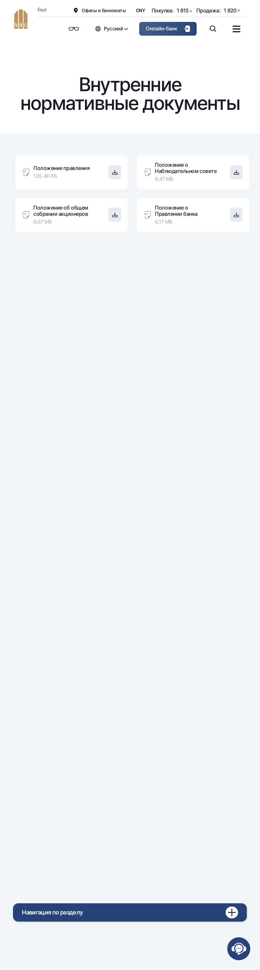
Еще (42, 9)
